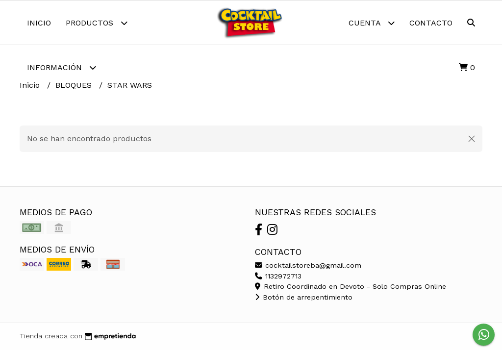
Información (61, 67)
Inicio (39, 22)
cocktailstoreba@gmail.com (308, 265)
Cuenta (372, 22)
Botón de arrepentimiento (303, 297)
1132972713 (278, 276)
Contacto (430, 22)
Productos (96, 22)
